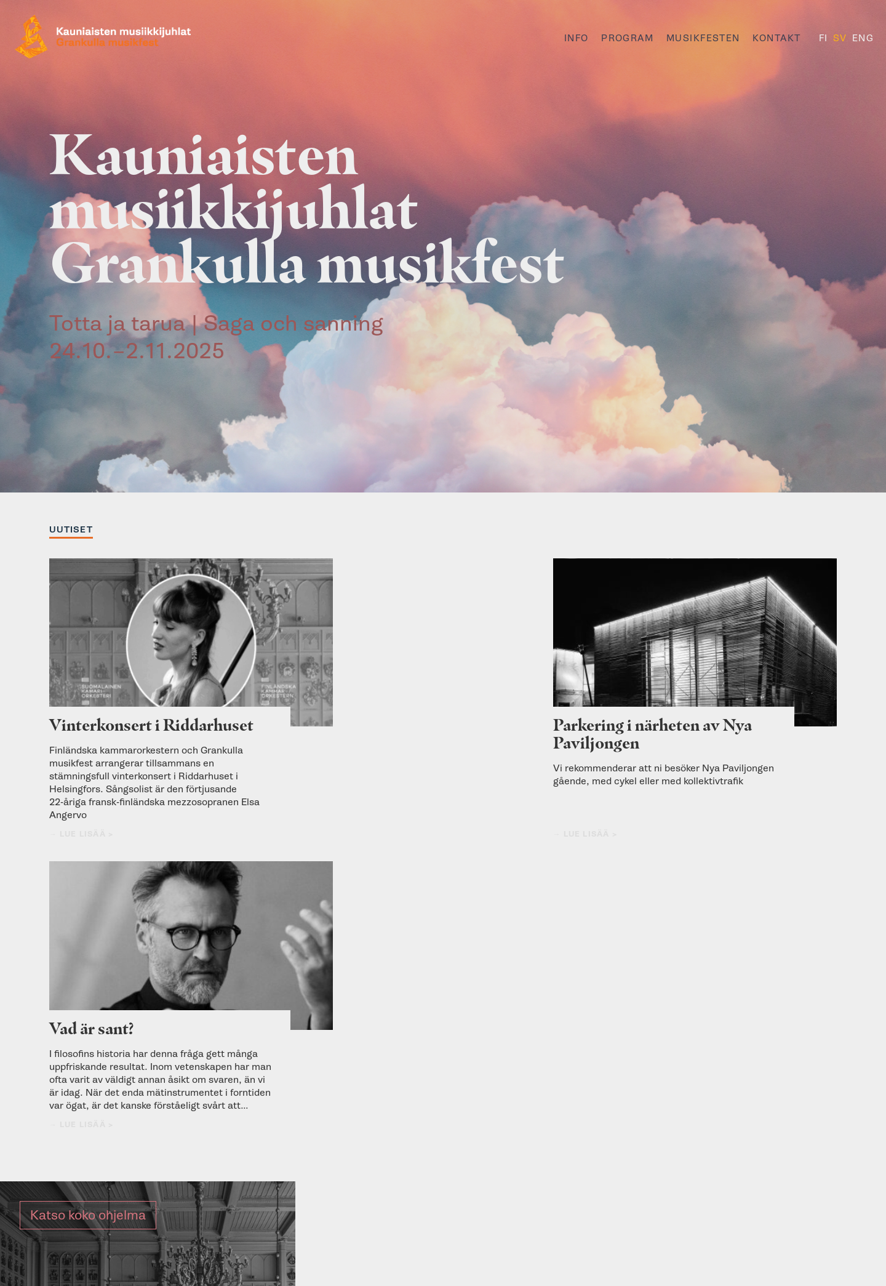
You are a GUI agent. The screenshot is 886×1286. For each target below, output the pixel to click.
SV (840, 38)
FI (823, 38)
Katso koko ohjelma (88, 924)
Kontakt (776, 38)
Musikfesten (703, 38)
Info (576, 38)
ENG (863, 38)
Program (627, 38)
